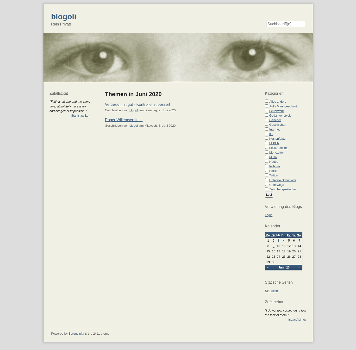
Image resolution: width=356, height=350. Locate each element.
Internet (274, 129)
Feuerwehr (276, 111)
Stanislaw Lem (81, 115)
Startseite (271, 291)
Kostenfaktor (278, 138)
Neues (273, 161)
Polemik (274, 166)
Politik (273, 171)
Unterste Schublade (282, 180)
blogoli (133, 110)
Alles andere (277, 101)
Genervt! (275, 120)
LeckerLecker (278, 148)
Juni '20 (284, 267)
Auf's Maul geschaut (283, 106)
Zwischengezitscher (282, 189)
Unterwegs (276, 185)
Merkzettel (276, 152)
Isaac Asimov (297, 319)
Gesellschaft (277, 124)
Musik (273, 157)
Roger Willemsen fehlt (124, 120)
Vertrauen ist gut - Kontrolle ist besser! (137, 104)
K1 (271, 134)
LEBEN (274, 143)
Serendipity (76, 333)
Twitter (273, 175)
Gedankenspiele (280, 115)
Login (268, 215)
